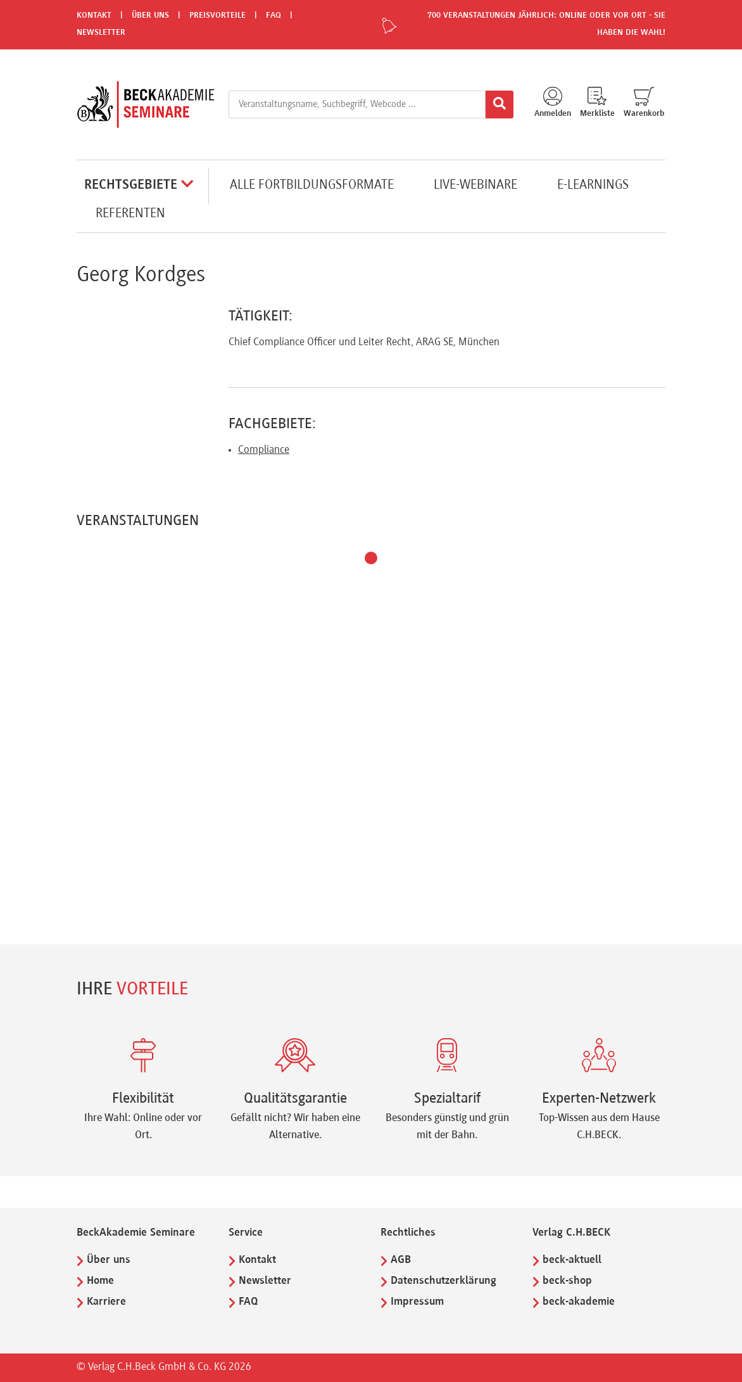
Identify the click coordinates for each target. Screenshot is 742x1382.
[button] (371, 558)
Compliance (263, 450)
